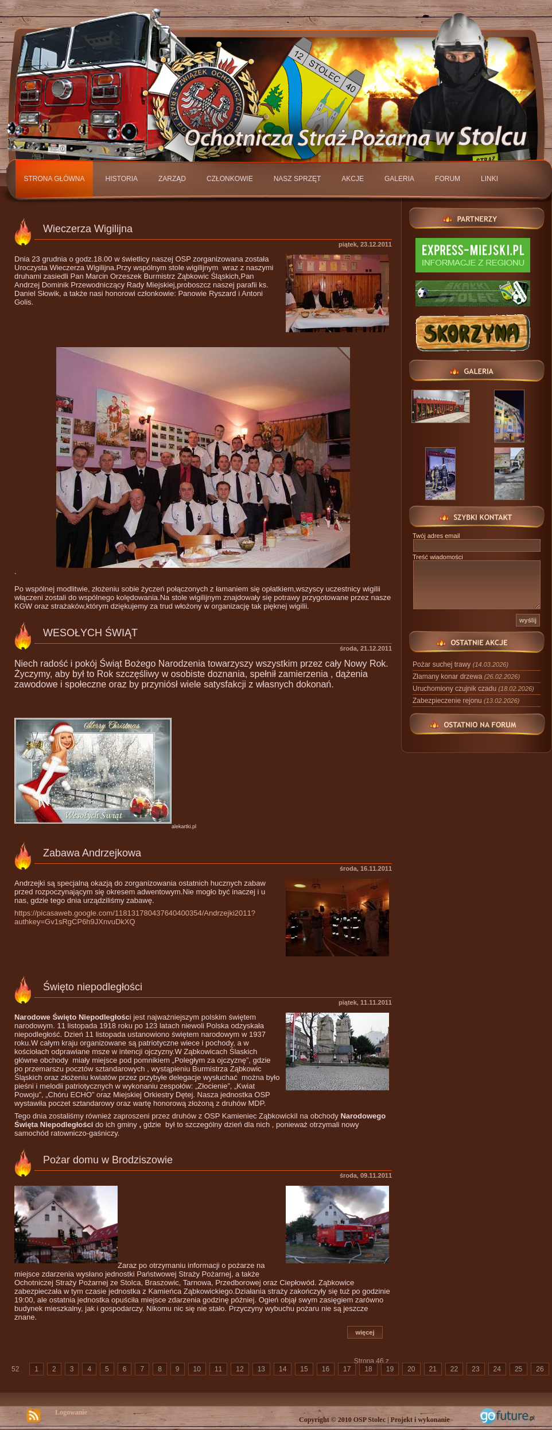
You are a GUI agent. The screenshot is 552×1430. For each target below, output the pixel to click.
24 (497, 1369)
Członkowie (230, 179)
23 (475, 1369)
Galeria (399, 179)
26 (539, 1369)
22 (454, 1369)
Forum (447, 179)
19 (390, 1369)
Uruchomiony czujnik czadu (473, 689)
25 (518, 1369)
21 (433, 1369)
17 (347, 1369)
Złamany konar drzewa (466, 676)
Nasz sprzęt (297, 179)
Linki (489, 179)
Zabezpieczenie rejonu (466, 701)
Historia (122, 179)
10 (197, 1369)
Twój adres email (436, 535)
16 (325, 1369)
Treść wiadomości (438, 556)
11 (218, 1369)
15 (304, 1369)
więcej (364, 1332)
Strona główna (54, 179)
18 (368, 1369)
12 (239, 1369)
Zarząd (172, 179)
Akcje (352, 179)
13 (261, 1369)
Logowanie (71, 1412)
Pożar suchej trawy (460, 664)
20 (411, 1369)
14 (282, 1369)
